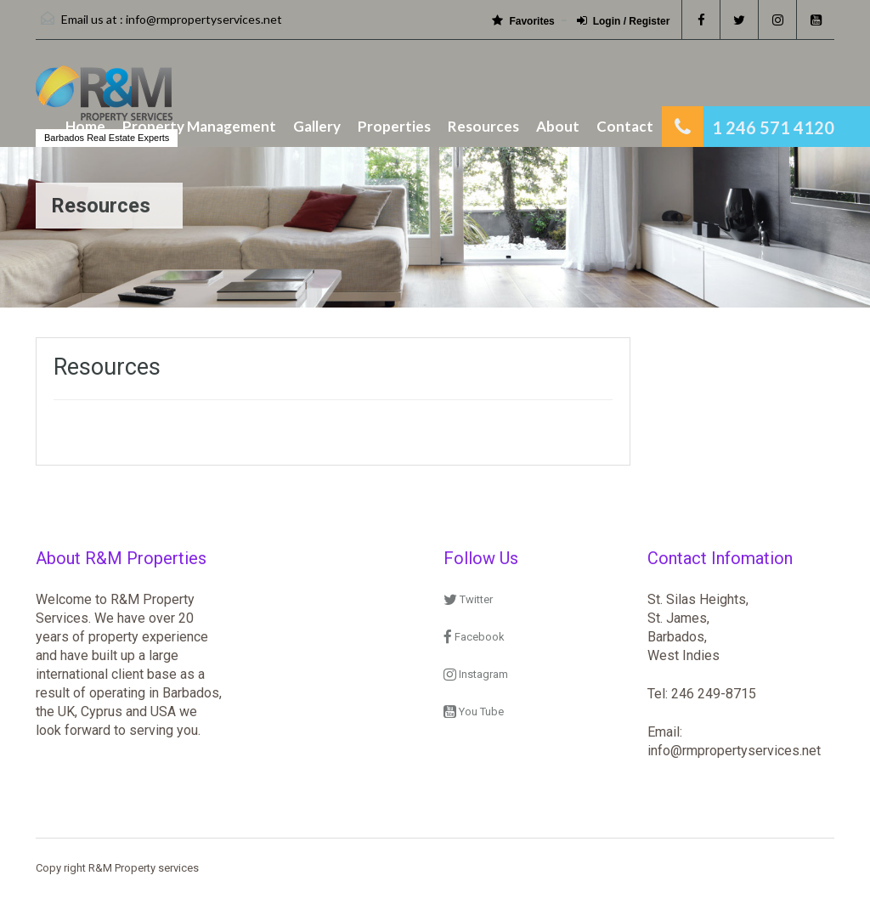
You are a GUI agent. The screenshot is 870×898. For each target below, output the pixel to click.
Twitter (468, 599)
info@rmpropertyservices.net (204, 19)
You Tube (473, 711)
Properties (394, 126)
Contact (624, 126)
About (557, 126)
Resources (483, 126)
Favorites (523, 20)
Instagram (475, 674)
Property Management (199, 126)
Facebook (474, 636)
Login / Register (623, 20)
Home (85, 126)
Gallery (317, 126)
